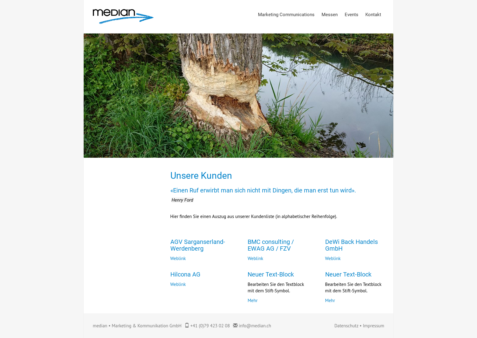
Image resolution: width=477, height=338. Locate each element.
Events (351, 14)
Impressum (373, 326)
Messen (330, 14)
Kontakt (373, 14)
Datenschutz (346, 326)
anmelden (326, 326)
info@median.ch (255, 326)
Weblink (178, 258)
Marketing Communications (286, 14)
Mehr (253, 300)
